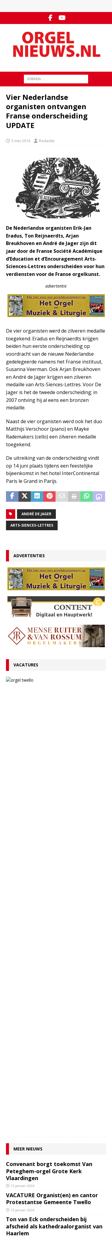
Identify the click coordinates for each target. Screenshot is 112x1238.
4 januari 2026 (22, 901)
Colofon (13, 1123)
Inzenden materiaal (24, 1098)
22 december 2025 (25, 987)
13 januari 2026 (51, 702)
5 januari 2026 (22, 877)
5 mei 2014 (20, 140)
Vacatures (25, 665)
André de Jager (36, 513)
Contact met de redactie (27, 1092)
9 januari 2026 (22, 846)
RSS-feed (14, 1162)
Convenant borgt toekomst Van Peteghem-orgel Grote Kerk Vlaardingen (49, 744)
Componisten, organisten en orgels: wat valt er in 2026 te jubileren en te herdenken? (54, 862)
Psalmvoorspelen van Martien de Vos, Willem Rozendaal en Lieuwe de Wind (54, 948)
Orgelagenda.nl (20, 1188)
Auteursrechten (20, 1117)
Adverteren (16, 1104)
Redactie (47, 140)
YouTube (14, 1155)
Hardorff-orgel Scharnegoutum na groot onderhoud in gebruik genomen (52, 917)
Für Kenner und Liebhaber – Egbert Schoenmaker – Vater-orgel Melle (52, 890)
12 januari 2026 (22, 814)
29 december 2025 (25, 932)
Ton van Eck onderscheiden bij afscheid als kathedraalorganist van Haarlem (54, 800)
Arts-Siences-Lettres (31, 525)
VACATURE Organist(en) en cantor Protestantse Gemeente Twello (66, 687)
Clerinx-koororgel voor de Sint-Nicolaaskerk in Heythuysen (48, 976)
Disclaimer (15, 1111)
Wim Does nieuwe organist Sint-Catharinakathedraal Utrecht (49, 1000)
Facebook (15, 1149)
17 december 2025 (25, 1011)
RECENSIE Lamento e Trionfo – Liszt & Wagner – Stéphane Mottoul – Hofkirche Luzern (55, 831)
